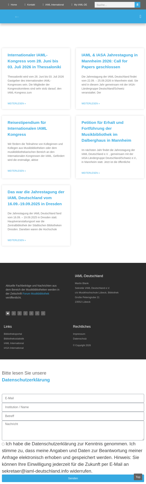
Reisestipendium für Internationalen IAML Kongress (27, 128)
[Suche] (137, 5)
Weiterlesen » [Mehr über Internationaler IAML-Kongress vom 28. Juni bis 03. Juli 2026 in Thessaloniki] (17, 103)
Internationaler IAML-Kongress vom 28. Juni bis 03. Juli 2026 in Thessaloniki (34, 61)
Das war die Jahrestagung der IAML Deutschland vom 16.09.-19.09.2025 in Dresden (36, 198)
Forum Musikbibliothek (36, 293)
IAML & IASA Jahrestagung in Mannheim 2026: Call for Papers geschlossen (110, 61)
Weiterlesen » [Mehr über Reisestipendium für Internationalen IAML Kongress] (17, 171)
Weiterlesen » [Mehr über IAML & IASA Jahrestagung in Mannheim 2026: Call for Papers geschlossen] (91, 103)
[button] (140, 16)
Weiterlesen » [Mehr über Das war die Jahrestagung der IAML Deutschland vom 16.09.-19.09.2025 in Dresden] (17, 240)
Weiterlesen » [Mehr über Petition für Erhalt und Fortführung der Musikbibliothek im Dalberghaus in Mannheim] (91, 173)
